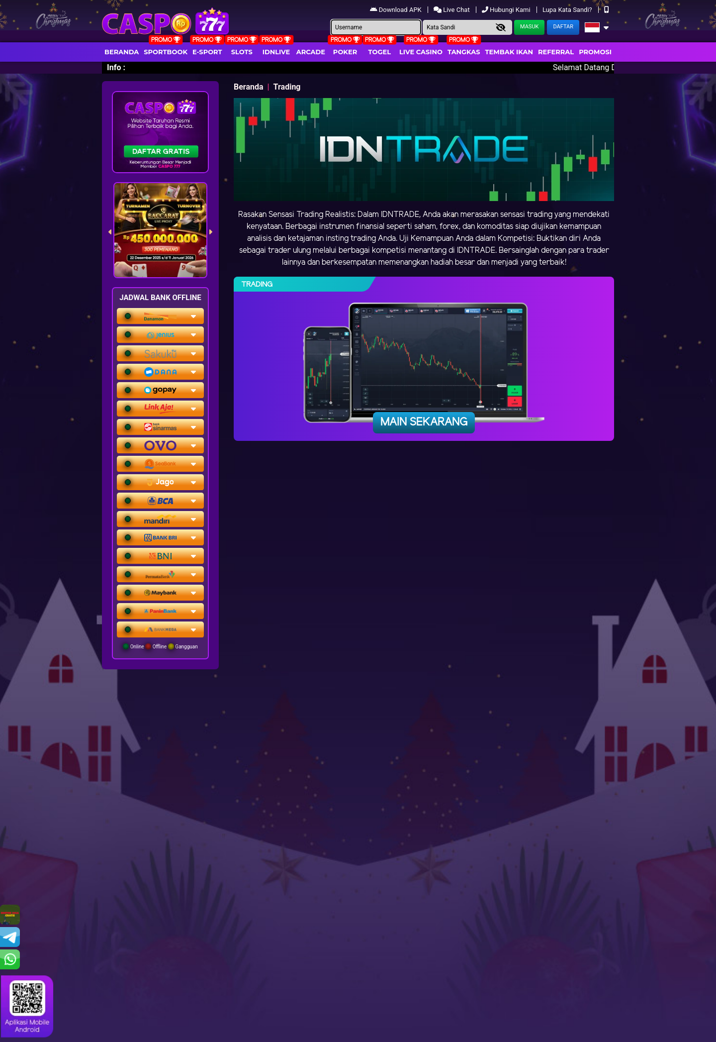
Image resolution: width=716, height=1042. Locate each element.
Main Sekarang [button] (423, 422)
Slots (242, 52)
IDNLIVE (276, 52)
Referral (556, 52)
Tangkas (464, 52)
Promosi (595, 52)
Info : (116, 67)
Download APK (396, 9)
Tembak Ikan (509, 52)
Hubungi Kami (507, 9)
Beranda (121, 52)
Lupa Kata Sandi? (568, 9)
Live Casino (421, 52)
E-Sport (207, 52)
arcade (310, 52)
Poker (345, 52)
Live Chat (452, 9)
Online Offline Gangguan (160, 646)
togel (379, 52)
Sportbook (165, 52)
